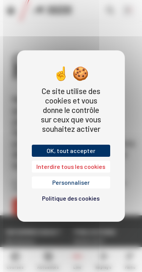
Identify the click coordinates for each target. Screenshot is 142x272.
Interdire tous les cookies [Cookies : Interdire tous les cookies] (70, 166)
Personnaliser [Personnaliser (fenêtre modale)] (71, 182)
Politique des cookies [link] (71, 198)
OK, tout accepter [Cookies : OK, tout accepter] (71, 150)
